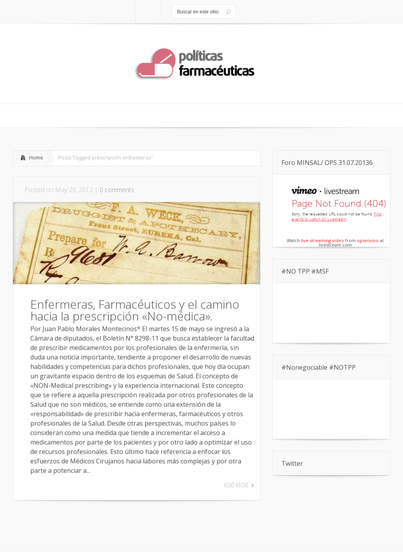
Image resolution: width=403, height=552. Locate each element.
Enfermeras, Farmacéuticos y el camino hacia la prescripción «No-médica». (134, 310)
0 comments (117, 189)
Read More (236, 485)
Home (36, 157)
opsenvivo (368, 240)
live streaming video (322, 240)
